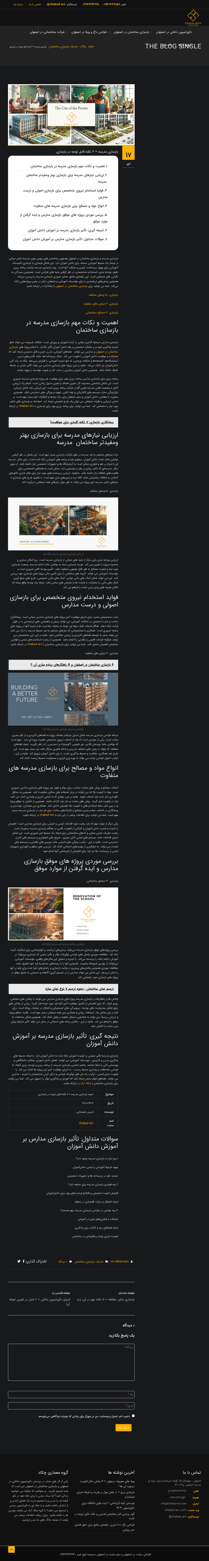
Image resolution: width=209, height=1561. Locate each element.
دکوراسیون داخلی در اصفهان (174, 32)
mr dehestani (120, 1261)
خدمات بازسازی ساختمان (89, 1261)
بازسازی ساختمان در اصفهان (131, 32)
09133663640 (68, 1554)
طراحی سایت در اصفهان (137, 1554)
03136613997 (91, 4)
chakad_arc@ (178, 1516)
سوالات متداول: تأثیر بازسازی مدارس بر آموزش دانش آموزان (63, 239)
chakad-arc (26, 406)
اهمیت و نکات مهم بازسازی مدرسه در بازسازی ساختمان (67, 166)
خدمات (166, 45)
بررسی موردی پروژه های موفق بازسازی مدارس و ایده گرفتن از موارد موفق (64, 218)
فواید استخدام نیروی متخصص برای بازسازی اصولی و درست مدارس (65, 194)
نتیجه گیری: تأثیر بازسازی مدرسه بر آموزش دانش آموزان (66, 230)
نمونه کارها (185, 45)
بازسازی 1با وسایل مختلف (103, 295)
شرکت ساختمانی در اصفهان (47, 32)
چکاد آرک (85, 1083)
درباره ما (18, 4)
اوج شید (81, 1554)
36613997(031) (177, 1491)
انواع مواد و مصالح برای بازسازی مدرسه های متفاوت (68, 206)
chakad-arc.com (176, 1510)
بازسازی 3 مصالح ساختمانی (102, 312)
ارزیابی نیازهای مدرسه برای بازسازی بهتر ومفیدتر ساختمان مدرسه (67, 178)
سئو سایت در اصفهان (109, 1554)
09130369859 (111, 4)
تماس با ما (35, 4)
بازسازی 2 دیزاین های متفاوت (100, 303)
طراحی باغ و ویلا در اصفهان (89, 32)
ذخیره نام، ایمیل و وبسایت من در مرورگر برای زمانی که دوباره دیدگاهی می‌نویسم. (84, 1416)
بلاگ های (45, 1520)
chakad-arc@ (56, 4)
